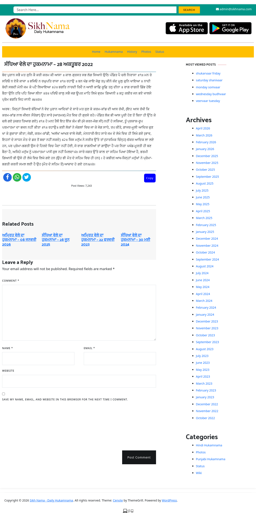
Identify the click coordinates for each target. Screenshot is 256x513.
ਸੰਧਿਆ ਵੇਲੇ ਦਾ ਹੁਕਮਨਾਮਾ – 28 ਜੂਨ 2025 (55, 240)
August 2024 (204, 266)
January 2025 (205, 232)
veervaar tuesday (208, 101)
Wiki (199, 473)
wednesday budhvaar (211, 94)
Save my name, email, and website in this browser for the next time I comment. (65, 399)
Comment (10, 280)
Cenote (118, 500)
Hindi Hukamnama (209, 445)
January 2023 (205, 397)
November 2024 (207, 246)
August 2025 (204, 183)
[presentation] (19, 424)
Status (159, 52)
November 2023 (207, 328)
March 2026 (204, 135)
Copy (149, 178)
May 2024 (202, 287)
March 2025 (204, 218)
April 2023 (203, 376)
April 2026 (203, 128)
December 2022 (207, 404)
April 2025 (203, 211)
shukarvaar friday (208, 73)
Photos (146, 52)
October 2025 (205, 170)
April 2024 (203, 294)
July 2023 (202, 356)
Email (89, 348)
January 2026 (205, 149)
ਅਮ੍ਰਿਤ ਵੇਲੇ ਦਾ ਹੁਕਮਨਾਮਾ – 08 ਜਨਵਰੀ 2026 (19, 240)
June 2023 (203, 363)
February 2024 (206, 307)
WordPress (169, 500)
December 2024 (207, 238)
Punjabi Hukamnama (210, 459)
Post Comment (139, 457)
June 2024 (203, 280)
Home (96, 52)
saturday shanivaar (209, 80)
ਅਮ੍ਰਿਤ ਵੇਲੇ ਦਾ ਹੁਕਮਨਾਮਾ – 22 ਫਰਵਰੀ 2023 (97, 240)
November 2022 (207, 411)
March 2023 (204, 383)
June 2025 (203, 197)
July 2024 (202, 273)
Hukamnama (114, 52)
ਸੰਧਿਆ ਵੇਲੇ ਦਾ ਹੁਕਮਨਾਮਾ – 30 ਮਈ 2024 (135, 240)
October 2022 (205, 418)
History (132, 52)
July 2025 (202, 190)
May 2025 (202, 204)
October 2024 (205, 252)
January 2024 (205, 314)
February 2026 (206, 142)
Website (8, 371)
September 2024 (207, 259)
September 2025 (207, 177)
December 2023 (207, 321)
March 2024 (204, 301)
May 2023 (202, 370)
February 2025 (206, 225)
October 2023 (205, 335)
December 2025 (207, 156)
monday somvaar (208, 87)
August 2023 (204, 349)
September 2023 (207, 342)
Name (7, 348)
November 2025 (207, 163)
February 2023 (206, 390)
